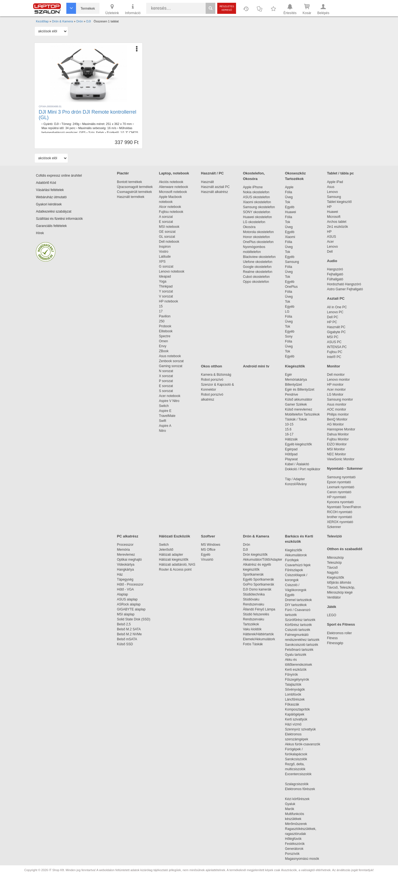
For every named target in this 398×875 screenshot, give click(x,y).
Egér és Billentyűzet (299, 389)
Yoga (162, 281)
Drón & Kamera (256, 536)
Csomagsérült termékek (134, 192)
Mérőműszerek (296, 824)
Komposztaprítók (297, 709)
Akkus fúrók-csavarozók (302, 744)
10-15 (289, 424)
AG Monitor (335, 424)
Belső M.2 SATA (129, 629)
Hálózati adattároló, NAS (177, 564)
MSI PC (332, 337)
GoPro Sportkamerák (258, 584)
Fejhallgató (335, 274)
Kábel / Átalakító (298, 464)
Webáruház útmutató (51, 197)
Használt (207, 182)
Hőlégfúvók (293, 839)
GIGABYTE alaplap (132, 609)
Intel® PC (334, 357)
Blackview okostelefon (259, 257)
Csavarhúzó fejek (300, 565)
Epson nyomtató (339, 482)
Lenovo (332, 192)
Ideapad (165, 276)
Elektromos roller (339, 633)
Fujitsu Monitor (338, 439)
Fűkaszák (292, 704)
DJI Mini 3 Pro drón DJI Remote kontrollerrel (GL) (87, 114)
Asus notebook (170, 356)
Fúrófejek (294, 560)
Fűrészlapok (296, 570)
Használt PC (336, 327)
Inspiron (165, 247)
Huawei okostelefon (257, 217)
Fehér (100, 132)
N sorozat (166, 371)
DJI (56, 124)
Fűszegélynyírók (298, 679)
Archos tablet (336, 222)
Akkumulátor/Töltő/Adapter (262, 559)
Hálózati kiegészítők (173, 559)
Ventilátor (334, 597)
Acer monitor (336, 389)
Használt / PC (212, 173)
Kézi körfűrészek (300, 799)
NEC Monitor (336, 454)
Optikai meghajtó (129, 559)
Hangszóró (335, 269)
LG (287, 312)
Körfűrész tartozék (298, 625)
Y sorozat (166, 291)
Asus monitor (336, 404)
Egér (288, 375)
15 (161, 306)
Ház (120, 574)
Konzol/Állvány (296, 484)
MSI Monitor (336, 449)
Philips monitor (338, 414)
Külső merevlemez (298, 409)
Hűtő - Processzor (130, 584)
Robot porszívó (212, 380)
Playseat (291, 459)
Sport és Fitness (341, 624)
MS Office (208, 550)
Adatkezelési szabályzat (53, 211)
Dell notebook (169, 242)
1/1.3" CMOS (129, 132)
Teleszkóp (334, 563)
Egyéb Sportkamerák (259, 579)
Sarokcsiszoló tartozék (301, 645)
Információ (132, 9)
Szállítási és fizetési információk (59, 219)
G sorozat (166, 266)
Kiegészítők (295, 366)
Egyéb (289, 207)
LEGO (331, 615)
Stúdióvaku (251, 599)
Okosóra (249, 227)
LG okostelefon (254, 222)
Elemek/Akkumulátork (259, 639)
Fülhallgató (335, 279)
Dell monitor (336, 375)
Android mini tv (256, 366)
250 (161, 321)
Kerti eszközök (296, 670)
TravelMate (168, 416)
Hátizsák (291, 439)
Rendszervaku (253, 604)
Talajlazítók (293, 684)
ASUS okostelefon (256, 197)
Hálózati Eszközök (174, 536)
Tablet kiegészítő (339, 202)
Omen (163, 341)
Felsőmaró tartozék (299, 650)
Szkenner (334, 527)
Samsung (292, 262)
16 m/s (111, 128)
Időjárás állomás (339, 582)
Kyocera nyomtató (340, 502)
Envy (162, 346)
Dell (330, 252)
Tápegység (125, 579)
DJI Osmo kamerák (258, 589)
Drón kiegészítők (255, 555)
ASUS (331, 237)
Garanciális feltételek (51, 226)
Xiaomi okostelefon (257, 202)
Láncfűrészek (297, 699)
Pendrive (291, 394)
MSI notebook (169, 227)
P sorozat (166, 381)
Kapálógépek (294, 714)
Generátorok (294, 849)
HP (329, 207)
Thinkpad (165, 286)
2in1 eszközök (337, 227)
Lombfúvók (293, 694)
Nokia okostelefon (256, 192)
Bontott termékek (129, 182)
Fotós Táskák (253, 644)
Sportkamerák (253, 574)
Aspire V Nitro (170, 401)
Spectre (164, 336)
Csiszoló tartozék (297, 630)
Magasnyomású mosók (302, 859)
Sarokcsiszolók (298, 759)
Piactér (123, 173)
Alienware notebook (173, 187)
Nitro (162, 431)
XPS (162, 261)
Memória (123, 550)
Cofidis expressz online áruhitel (59, 175)
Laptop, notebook (174, 173)
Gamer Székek (296, 404)
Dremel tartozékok (301, 600)
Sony (288, 336)
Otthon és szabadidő (344, 549)
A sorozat (166, 217)
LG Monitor (335, 394)
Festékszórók (295, 844)
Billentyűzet (293, 384)
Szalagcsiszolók (296, 784)
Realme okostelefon (257, 272)
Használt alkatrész (214, 192)
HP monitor (335, 384)
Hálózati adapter (171, 555)
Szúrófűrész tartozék (300, 620)
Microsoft (334, 217)
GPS (82, 132)
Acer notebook (169, 396)
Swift (162, 421)
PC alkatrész (127, 536)
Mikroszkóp (335, 558)
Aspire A (165, 426)
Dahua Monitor (338, 434)
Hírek (40, 233)
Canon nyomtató (339, 492)
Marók (293, 809)
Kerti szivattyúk (296, 719)
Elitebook (165, 331)
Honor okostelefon (256, 237)
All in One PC (337, 307)
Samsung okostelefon (259, 207)
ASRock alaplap (129, 604)
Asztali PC (336, 298)
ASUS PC (334, 342)
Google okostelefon (257, 267)
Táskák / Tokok (296, 419)
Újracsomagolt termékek (135, 187)
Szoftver (208, 536)
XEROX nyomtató (340, 522)
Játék (331, 607)
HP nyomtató (336, 497)
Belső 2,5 (124, 624)
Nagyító (332, 572)
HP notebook (168, 301)
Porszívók (292, 854)
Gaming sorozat (171, 366)
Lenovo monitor (338, 380)
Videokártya (125, 564)
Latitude (165, 256)
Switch (164, 406)
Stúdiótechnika (254, 594)
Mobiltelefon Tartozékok (302, 414)
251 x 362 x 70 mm (119, 124)
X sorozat (166, 376)
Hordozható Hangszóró (344, 284)
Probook (165, 326)
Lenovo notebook (171, 271)
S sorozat (166, 391)
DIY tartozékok (296, 605)
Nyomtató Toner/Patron (344, 507)
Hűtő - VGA (125, 589)
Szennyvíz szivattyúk (300, 729)
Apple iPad (335, 182)
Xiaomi (290, 237)
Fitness (332, 638)
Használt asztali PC (215, 187)
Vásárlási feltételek (50, 190)
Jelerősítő (166, 550)
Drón (246, 545)
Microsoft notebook (173, 192)
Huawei (290, 212)
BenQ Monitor (337, 419)
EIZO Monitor (337, 444)
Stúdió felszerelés (256, 614)
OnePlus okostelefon (258, 242)
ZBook (164, 351)
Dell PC (332, 317)
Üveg (289, 197)
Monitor (333, 366)
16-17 (289, 434)
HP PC (332, 322)
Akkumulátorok (298, 555)
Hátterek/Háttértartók (258, 634)
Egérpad (291, 449)
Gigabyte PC (336, 332)
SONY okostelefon (256, 212)
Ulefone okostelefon (257, 262)
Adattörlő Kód (46, 183)
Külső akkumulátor (298, 399)
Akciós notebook (171, 182)
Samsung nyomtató (341, 477)
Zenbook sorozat (171, 361)
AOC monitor (336, 409)
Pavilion (165, 316)
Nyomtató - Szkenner (345, 468)
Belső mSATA (128, 639)
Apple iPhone (253, 187)
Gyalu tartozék (295, 655)
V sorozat (166, 296)
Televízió (334, 536)
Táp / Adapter (295, 479)
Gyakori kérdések (49, 204)
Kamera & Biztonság (216, 375)
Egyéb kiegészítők (298, 444)
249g (76, 124)
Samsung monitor (340, 399)
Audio (332, 261)
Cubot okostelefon (256, 277)
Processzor (125, 545)
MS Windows (210, 545)
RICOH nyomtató (339, 512)
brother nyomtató (339, 517)
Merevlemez (126, 555)
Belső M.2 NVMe (130, 634)
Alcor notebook (170, 207)
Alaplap (122, 594)
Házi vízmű (293, 724)
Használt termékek (130, 197)
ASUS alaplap (128, 599)
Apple (289, 187)
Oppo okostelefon (256, 282)
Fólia (288, 192)
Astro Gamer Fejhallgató (345, 289)
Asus (330, 187)
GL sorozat (167, 237)
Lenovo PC (335, 312)
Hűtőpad (291, 454)
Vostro (163, 252)
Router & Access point (175, 569)
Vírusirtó (207, 559)
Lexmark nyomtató (340, 487)
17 (161, 311)
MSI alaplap (125, 614)
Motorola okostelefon (258, 232)
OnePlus (291, 287)
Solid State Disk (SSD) (133, 619)
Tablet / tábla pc (340, 173)
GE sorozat (168, 232)
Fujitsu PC (334, 352)
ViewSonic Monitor (340, 459)
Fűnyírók (291, 675)
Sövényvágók (297, 689)
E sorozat (166, 222)
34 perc (70, 128)
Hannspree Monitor (341, 429)
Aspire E (165, 411)
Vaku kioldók (252, 629)
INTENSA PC (337, 347)
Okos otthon (211, 366)
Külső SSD (125, 644)
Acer (330, 242)
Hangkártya (125, 569)
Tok (287, 202)
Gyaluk (296, 804)
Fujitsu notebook (171, 212)
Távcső (332, 568)
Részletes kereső (226, 8)
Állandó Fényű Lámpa (259, 609)
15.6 (288, 429)
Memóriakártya (296, 380)
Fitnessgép (335, 643)
